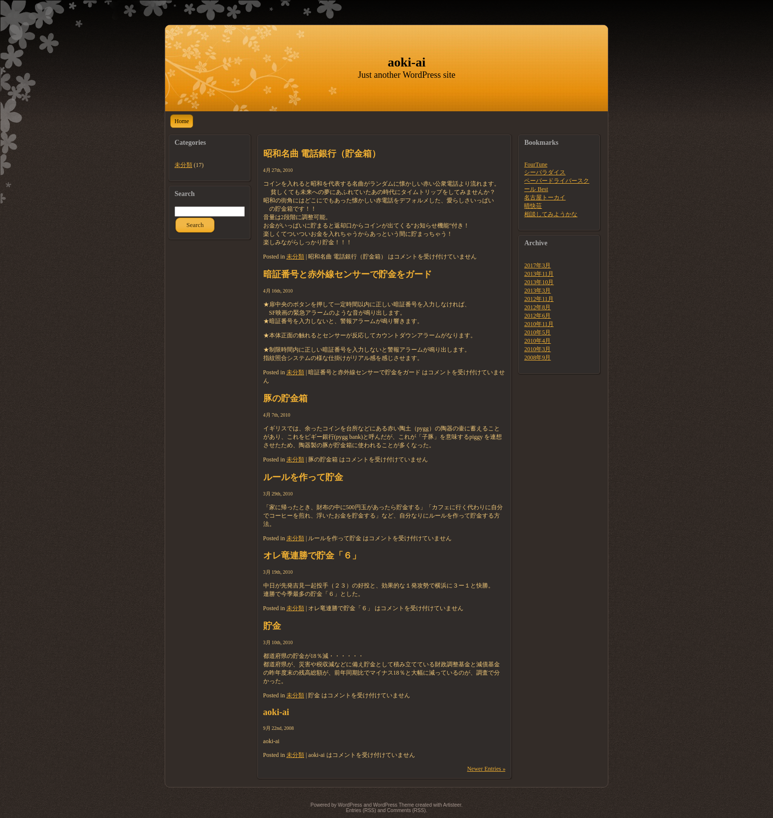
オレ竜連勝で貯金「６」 (312, 555)
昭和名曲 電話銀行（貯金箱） (322, 154)
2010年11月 (539, 324)
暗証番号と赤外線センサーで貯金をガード (347, 274)
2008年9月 (537, 357)
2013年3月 (537, 290)
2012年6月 (537, 315)
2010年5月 (537, 332)
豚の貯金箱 (285, 398)
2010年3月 (537, 349)
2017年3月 (537, 265)
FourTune (535, 164)
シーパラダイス (544, 172)
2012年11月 (539, 298)
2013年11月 (539, 273)
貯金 (272, 626)
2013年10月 (539, 282)
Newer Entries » (486, 768)
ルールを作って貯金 (303, 477)
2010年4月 (537, 340)
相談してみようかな (550, 214)
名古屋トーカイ (544, 197)
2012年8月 (537, 307)
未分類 (183, 165)
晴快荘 (533, 205)
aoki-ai (407, 62)
